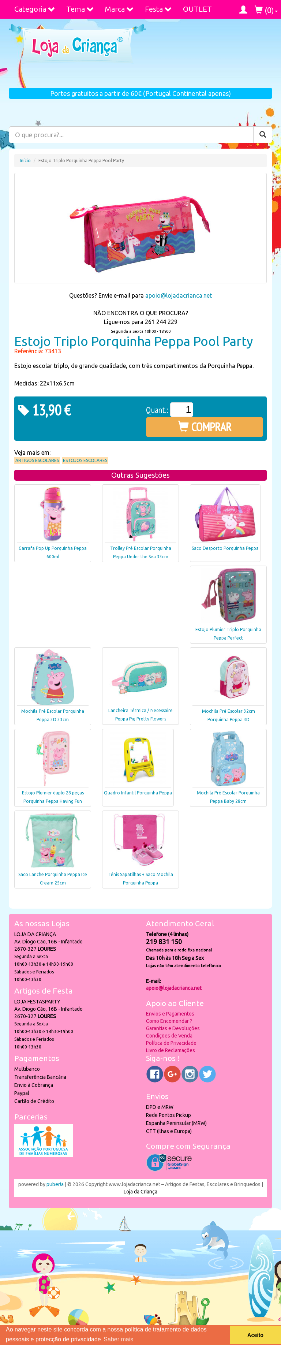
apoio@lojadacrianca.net (178, 295)
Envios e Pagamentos (170, 1014)
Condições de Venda (169, 1036)
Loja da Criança (140, 1192)
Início (25, 160)
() (266, 10)
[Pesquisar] (262, 134)
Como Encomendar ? (169, 1021)
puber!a (55, 1184)
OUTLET (197, 9)
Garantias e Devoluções (173, 1028)
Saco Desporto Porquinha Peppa (225, 548)
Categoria (34, 9)
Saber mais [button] (118, 1339)
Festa (158, 9)
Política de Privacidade (171, 1043)
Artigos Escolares (37, 460)
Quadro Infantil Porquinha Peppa (138, 792)
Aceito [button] (255, 1335)
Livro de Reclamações (170, 1050)
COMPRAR (205, 427)
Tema (80, 9)
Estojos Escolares (85, 460)
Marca (119, 9)
